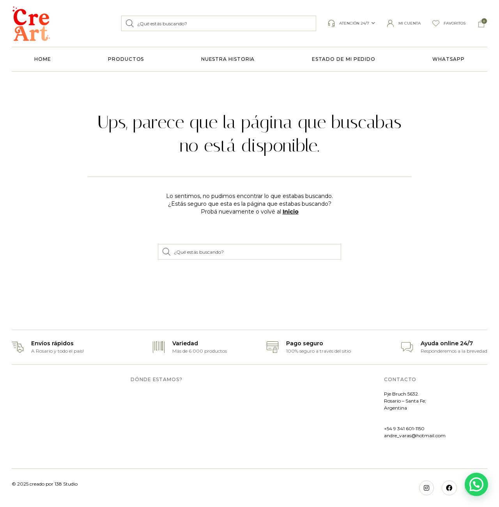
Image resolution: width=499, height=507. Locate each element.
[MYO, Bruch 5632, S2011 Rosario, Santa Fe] (247, 423)
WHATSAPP (448, 59)
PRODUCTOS (126, 59)
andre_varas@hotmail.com (415, 435)
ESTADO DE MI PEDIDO (343, 59)
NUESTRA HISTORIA (228, 59)
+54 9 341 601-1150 (404, 428)
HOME (42, 59)
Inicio (291, 211)
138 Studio (65, 484)
